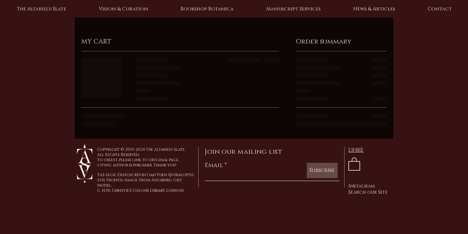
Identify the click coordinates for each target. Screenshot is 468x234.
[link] (354, 164)
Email (214, 165)
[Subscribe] (322, 170)
